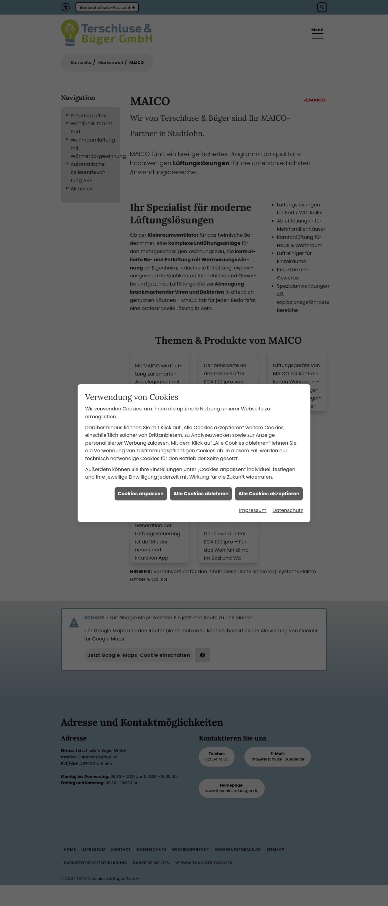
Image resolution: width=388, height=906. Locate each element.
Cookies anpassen (141, 467)
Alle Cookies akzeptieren (268, 467)
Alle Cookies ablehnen (201, 467)
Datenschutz (288, 484)
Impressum (253, 484)
